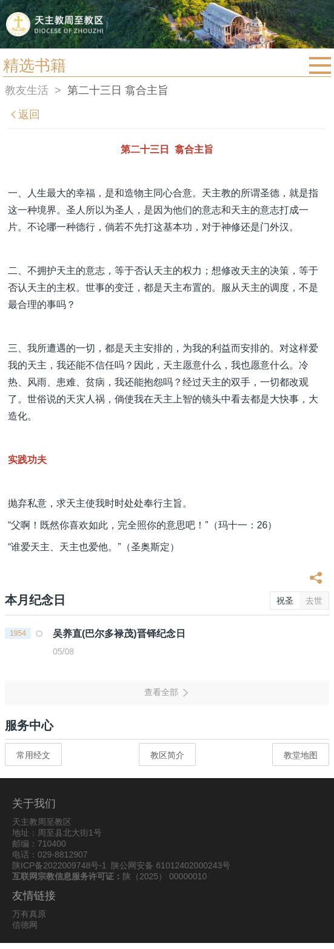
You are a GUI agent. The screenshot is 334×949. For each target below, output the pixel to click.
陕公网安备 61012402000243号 (170, 865)
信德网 (25, 925)
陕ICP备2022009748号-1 (59, 865)
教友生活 (26, 90)
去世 (314, 600)
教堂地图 (301, 755)
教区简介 (167, 755)
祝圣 (284, 600)
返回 (24, 114)
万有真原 (29, 914)
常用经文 (33, 755)
